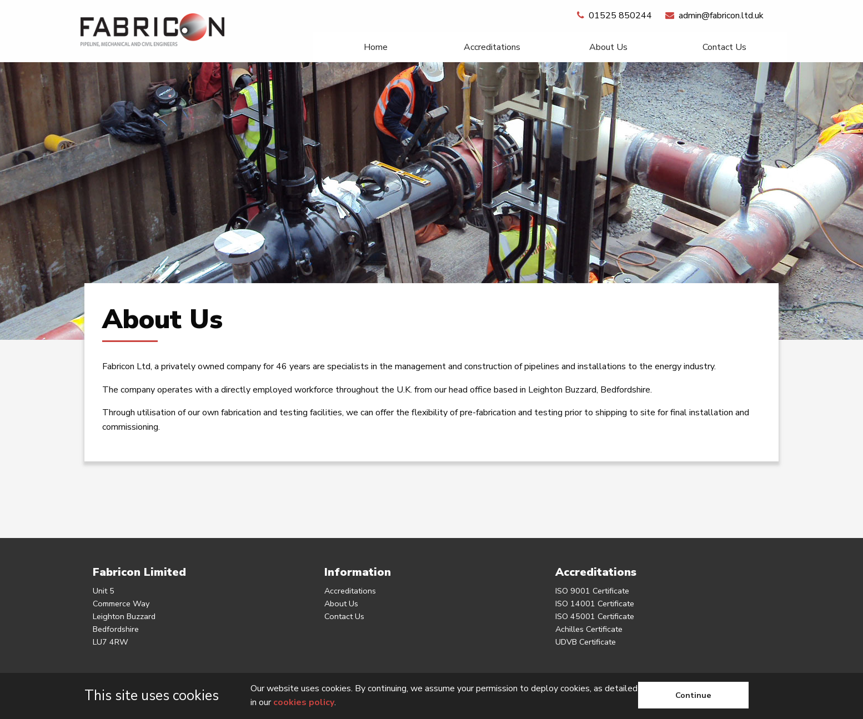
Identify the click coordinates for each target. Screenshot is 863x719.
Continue (693, 695)
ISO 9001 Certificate (592, 590)
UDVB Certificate (585, 641)
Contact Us (724, 47)
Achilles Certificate (589, 629)
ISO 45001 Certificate (594, 616)
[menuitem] (376, 47)
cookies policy (303, 702)
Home (376, 47)
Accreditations (492, 47)
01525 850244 (615, 15)
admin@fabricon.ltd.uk (714, 15)
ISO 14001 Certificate (594, 603)
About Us (608, 47)
